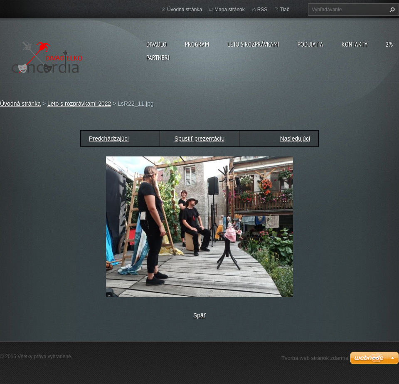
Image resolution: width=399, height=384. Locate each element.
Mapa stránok (229, 9)
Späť (199, 315)
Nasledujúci (295, 138)
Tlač (284, 9)
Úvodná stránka (184, 9)
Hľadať (391, 9)
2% (389, 44)
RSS (262, 9)
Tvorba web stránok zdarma (314, 358)
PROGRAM (197, 44)
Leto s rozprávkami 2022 (79, 103)
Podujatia (310, 44)
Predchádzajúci (109, 138)
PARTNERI (158, 57)
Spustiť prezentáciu (199, 138)
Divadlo (156, 44)
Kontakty (354, 44)
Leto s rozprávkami (253, 44)
